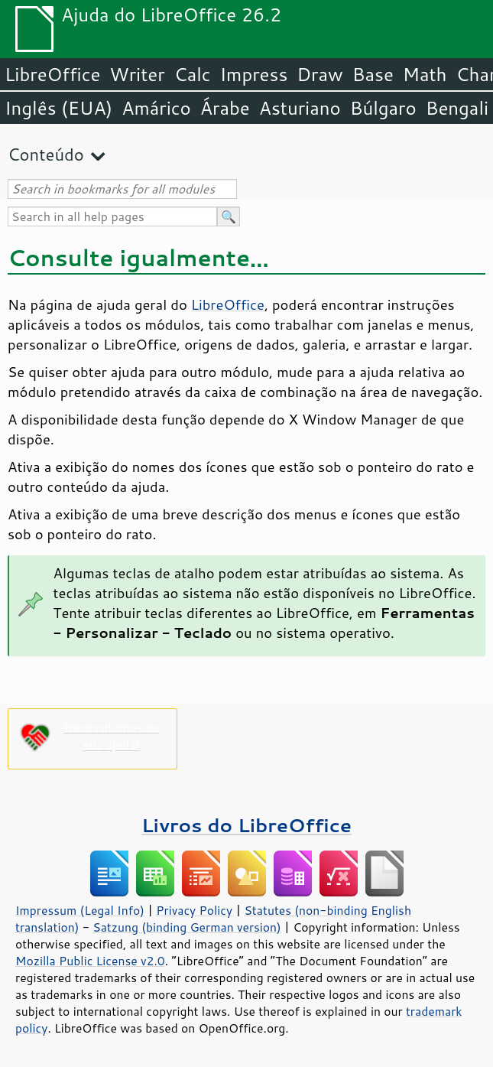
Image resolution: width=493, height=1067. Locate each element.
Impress (254, 74)
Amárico (156, 108)
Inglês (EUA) (58, 108)
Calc (192, 74)
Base (373, 74)
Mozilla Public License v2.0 (90, 960)
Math (425, 74)
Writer (136, 74)
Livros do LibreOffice (246, 825)
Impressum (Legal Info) (79, 910)
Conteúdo (46, 154)
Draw (319, 74)
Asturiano (300, 108)
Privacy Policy (194, 910)
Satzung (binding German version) (186, 927)
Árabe (225, 108)
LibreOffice (52, 74)
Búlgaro (383, 108)
